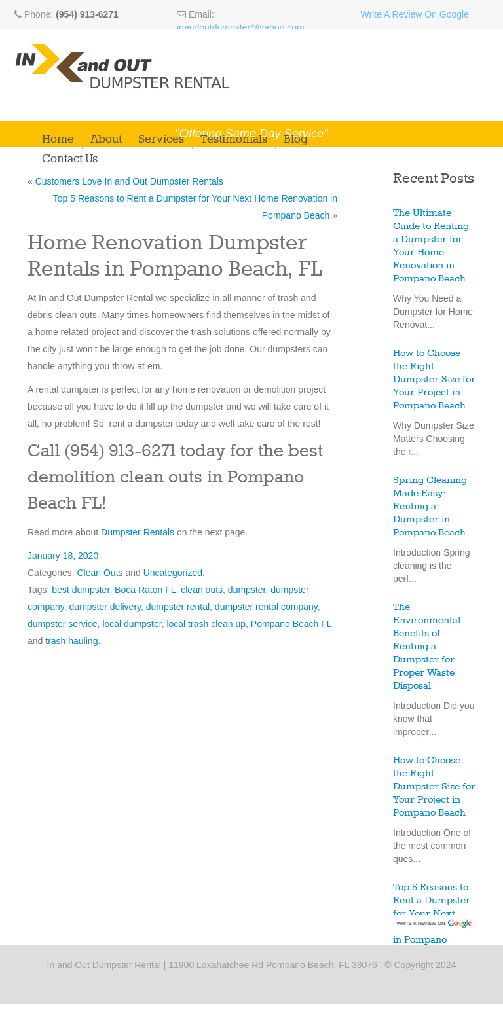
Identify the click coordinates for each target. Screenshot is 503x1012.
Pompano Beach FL (291, 624)
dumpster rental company (266, 607)
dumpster (247, 590)
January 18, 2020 (63, 556)
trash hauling (71, 641)
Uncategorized (172, 573)
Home (58, 139)
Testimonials (233, 139)
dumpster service (63, 624)
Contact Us (70, 159)
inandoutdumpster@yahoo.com (241, 27)
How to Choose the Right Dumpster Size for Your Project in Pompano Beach (434, 380)
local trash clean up (206, 624)
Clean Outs (99, 573)
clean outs (202, 590)
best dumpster (80, 590)
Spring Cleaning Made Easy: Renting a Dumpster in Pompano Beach (430, 507)
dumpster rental (178, 607)
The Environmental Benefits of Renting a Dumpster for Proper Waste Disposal (426, 647)
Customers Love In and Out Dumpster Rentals (129, 181)
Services (161, 139)
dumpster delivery (105, 607)
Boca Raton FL (145, 590)
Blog (296, 139)
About (106, 139)
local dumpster (131, 624)
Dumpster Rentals (137, 532)
